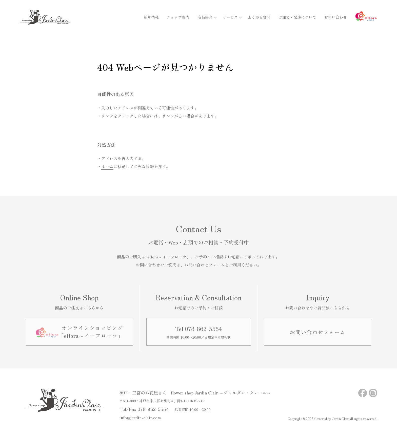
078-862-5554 (153, 409)
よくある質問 (259, 17)
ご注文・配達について (297, 17)
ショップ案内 (178, 17)
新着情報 (151, 17)
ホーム (107, 166)
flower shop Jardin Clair (331, 418)
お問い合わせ (335, 17)
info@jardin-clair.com (140, 417)
